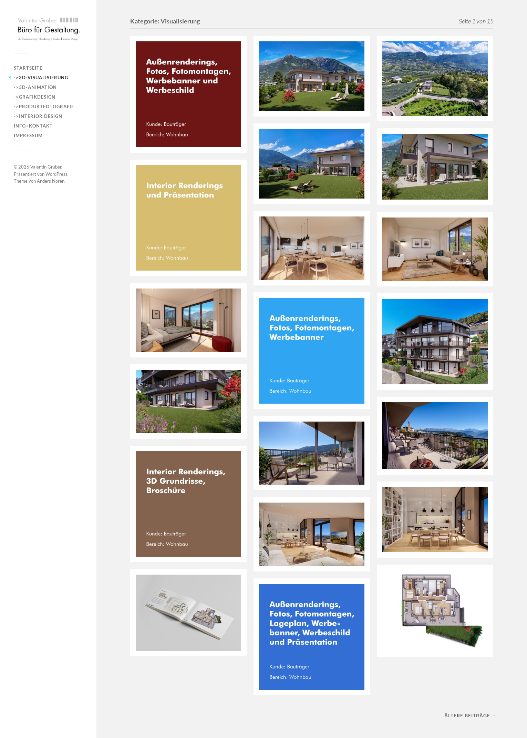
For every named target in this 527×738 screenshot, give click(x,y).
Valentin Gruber (45, 167)
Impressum (28, 135)
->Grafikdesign (34, 97)
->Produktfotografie (44, 106)
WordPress (56, 174)
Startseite (28, 68)
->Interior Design (38, 116)
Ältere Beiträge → (470, 715)
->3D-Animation (35, 87)
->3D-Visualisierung (41, 77)
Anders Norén (50, 181)
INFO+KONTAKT (33, 126)
